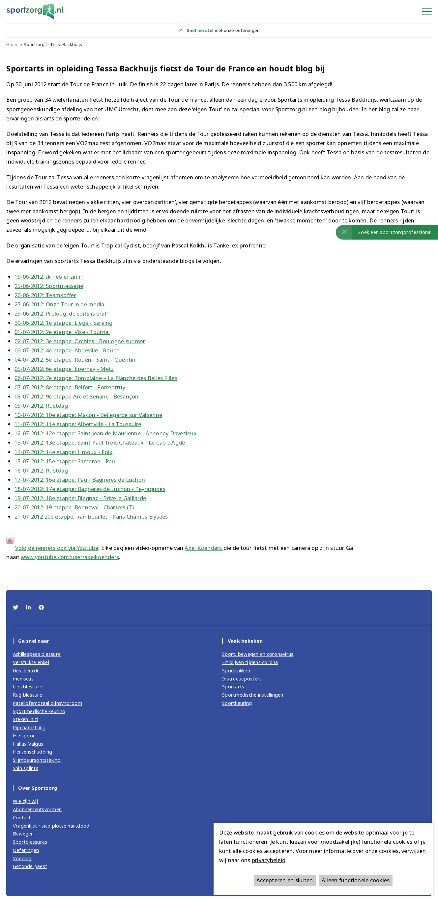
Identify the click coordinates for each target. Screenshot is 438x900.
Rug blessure (27, 694)
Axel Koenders (204, 548)
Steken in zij (26, 719)
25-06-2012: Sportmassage (49, 286)
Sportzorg (34, 44)
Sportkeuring (237, 703)
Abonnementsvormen (37, 809)
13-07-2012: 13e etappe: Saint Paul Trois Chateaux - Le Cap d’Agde (100, 442)
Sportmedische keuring (39, 711)
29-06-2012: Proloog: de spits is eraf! (61, 313)
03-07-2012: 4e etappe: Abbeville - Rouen (67, 350)
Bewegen (23, 833)
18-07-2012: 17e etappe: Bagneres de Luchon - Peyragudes (90, 489)
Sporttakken (236, 670)
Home (12, 44)
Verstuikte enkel (31, 662)
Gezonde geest (30, 866)
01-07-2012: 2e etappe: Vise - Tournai (62, 332)
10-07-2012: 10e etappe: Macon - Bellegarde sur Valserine (88, 415)
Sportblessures (30, 841)
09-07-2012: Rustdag (41, 405)
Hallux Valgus (28, 743)
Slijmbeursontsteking (37, 760)
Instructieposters (242, 678)
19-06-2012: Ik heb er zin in (49, 276)
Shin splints (25, 768)
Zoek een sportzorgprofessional (395, 232)
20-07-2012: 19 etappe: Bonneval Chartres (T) (74, 507)
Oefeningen (26, 850)
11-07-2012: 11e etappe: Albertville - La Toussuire (78, 424)
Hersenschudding (32, 751)
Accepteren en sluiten (284, 880)
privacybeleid (268, 860)
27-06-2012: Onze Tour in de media (59, 304)
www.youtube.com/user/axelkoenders (70, 557)
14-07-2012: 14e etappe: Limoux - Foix (63, 452)
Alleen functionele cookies (356, 880)
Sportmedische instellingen (252, 694)
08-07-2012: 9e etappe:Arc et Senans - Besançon (77, 396)
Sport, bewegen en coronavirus (257, 654)
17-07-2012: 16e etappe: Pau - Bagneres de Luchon (80, 479)
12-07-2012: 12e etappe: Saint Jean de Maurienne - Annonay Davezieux (106, 433)
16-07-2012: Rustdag (41, 470)
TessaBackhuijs (66, 44)
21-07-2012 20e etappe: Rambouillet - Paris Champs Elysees (91, 516)
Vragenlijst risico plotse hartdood (51, 825)
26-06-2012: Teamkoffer (45, 295)
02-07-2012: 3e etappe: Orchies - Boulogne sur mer (80, 341)
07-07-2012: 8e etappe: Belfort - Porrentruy (70, 387)
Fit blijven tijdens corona (250, 662)
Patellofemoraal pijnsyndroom (47, 703)
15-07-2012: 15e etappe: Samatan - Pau (65, 461)
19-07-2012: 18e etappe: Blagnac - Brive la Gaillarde (80, 498)
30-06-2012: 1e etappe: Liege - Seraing (64, 322)
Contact (22, 817)
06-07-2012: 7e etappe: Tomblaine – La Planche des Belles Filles (96, 378)
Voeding (22, 858)
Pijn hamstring (29, 727)
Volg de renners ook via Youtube (57, 548)
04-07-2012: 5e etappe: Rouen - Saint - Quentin (75, 359)
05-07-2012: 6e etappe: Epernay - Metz (64, 369)
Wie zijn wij (25, 801)
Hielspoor (24, 735)
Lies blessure (27, 686)
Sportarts (233, 686)
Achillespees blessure (37, 654)
